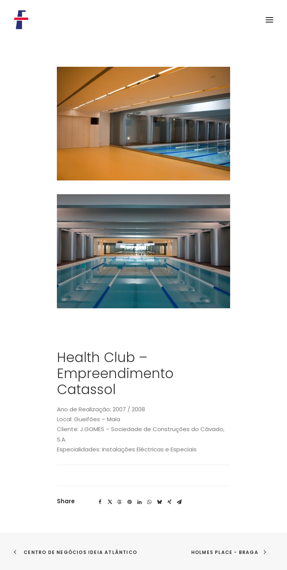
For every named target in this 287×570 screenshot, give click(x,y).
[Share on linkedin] (139, 502)
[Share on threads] (119, 502)
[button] (269, 20)
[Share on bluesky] (159, 502)
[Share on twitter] (109, 502)
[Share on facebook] (100, 502)
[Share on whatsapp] (149, 502)
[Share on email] (179, 502)
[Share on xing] (169, 502)
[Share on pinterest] (129, 502)
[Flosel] (21, 19)
